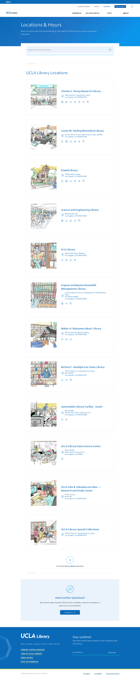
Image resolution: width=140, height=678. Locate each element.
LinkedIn (44, 644)
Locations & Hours (84, 6)
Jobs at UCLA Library (31, 654)
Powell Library (69, 169)
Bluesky (23, 644)
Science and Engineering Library (80, 209)
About (126, 13)
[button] (132, 6)
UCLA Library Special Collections (80, 530)
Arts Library (68, 249)
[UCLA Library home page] (11, 13)
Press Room (27, 658)
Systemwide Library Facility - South (81, 406)
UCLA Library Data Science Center (81, 446)
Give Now (107, 6)
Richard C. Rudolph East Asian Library (83, 367)
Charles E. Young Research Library (81, 90)
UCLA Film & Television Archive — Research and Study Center (81, 489)
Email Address (78, 652)
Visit (109, 13)
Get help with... (93, 13)
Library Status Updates (33, 650)
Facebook (30, 644)
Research (77, 13)
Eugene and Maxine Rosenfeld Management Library (78, 287)
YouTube (57, 644)
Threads (50, 644)
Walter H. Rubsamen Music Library (81, 328)
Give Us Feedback (29, 662)
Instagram (37, 644)
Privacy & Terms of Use (112, 674)
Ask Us (96, 6)
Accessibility (98, 674)
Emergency (86, 674)
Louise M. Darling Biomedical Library (82, 130)
